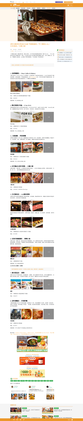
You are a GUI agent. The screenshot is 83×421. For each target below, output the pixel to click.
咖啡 (38, 380)
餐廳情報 (38, 8)
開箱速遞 (17, 8)
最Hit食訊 (12, 8)
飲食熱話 (53, 8)
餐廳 (48, 380)
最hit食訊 (15, 49)
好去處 (15, 380)
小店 (45, 380)
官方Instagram (33, 77)
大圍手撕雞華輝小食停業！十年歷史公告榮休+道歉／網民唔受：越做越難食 (27, 269)
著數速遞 (33, 8)
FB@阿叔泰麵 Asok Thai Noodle (42, 332)
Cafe (26, 380)
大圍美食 (22, 380)
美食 (12, 380)
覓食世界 (28, 8)
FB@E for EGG (30, 332)
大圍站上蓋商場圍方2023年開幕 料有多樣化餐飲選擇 (22, 65)
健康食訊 (43, 8)
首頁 (11, 49)
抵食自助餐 (23, 8)
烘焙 (42, 380)
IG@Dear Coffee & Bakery (20, 332)
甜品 (29, 380)
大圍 (19, 380)
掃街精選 (48, 8)
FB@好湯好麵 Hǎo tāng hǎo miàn (28, 334)
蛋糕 (32, 380)
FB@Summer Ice (16, 334)
